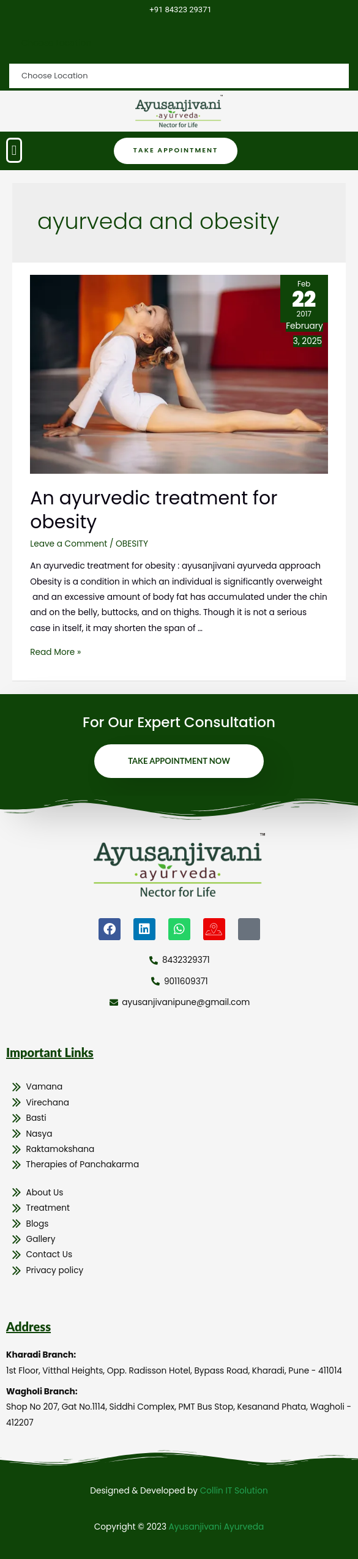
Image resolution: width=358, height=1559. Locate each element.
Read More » (55, 652)
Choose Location (56, 43)
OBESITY (132, 544)
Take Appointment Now (179, 761)
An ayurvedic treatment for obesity (153, 510)
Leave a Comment (68, 544)
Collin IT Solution (234, 1491)
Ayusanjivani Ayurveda (216, 1527)
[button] (14, 150)
